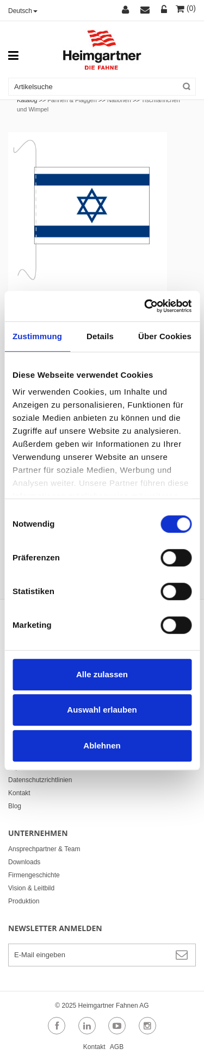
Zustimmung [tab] (37, 336)
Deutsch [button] (23, 11)
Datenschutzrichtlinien (40, 780)
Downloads (24, 862)
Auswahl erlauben (102, 709)
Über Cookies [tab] (164, 336)
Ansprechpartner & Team (44, 849)
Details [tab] (100, 336)
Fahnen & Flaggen (72, 100)
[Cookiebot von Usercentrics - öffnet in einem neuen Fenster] (145, 306)
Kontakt (19, 793)
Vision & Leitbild (31, 888)
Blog (14, 806)
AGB (116, 1047)
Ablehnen (101, 745)
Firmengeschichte (34, 875)
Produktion (23, 901)
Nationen (119, 100)
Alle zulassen (102, 674)
